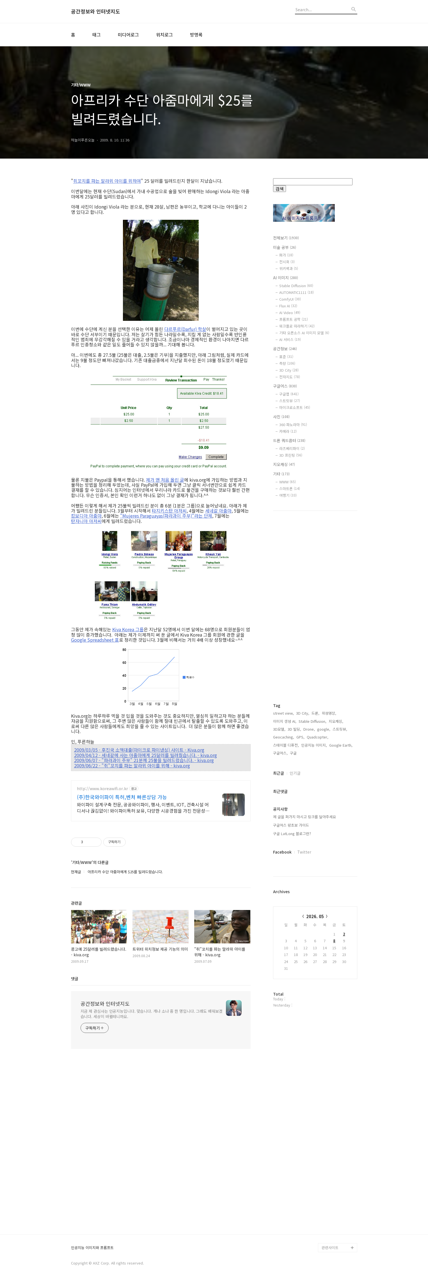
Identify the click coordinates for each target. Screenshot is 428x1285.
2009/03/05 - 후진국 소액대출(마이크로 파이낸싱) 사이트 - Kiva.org (139, 749)
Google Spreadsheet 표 (95, 639)
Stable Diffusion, (312, 721)
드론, (315, 713)
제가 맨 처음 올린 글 (165, 479)
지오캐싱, (336, 721)
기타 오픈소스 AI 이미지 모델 (304, 332)
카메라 (288, 431)
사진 (281, 416)
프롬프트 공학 (293, 319)
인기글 (295, 773)
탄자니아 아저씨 (86, 520)
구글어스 (285, 386)
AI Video (289, 312)
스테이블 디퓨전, (286, 745)
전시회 (287, 261)
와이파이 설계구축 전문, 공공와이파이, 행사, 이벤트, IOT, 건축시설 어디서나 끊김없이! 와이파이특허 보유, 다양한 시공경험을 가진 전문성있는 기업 (143, 807)
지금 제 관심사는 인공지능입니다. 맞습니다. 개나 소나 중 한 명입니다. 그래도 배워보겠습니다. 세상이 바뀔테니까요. (152, 1013)
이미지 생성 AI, (284, 721)
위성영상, (329, 713)
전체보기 (286, 238)
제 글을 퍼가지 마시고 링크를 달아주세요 (304, 816)
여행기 (288, 495)
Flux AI (288, 305)
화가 (286, 255)
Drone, (309, 729)
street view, (283, 713)
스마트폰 (289, 488)
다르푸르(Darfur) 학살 (185, 328)
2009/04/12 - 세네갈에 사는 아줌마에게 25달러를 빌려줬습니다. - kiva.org (145, 755)
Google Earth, (341, 745)
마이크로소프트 (294, 407)
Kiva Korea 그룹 (128, 629)
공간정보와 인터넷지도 (95, 11)
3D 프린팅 (290, 455)
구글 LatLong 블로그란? (292, 833)
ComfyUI (290, 299)
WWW (287, 481)
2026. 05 (315, 916)
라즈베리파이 (292, 448)
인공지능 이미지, (314, 745)
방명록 (196, 34)
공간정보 (285, 348)
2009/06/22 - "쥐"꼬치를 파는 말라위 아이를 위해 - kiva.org (132, 765)
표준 (286, 356)
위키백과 (288, 268)
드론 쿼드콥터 (289, 440)
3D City (289, 370)
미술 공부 (284, 247)
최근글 (278, 773)
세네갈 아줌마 (218, 510)
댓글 (74, 978)
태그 (96, 34)
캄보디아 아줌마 (86, 515)
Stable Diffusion (296, 285)
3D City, (302, 713)
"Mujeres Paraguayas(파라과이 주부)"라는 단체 (166, 515)
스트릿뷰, (340, 729)
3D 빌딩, (294, 729)
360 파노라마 (293, 424)
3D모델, (279, 729)
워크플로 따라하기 (297, 326)
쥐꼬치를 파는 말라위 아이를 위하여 (107, 180)
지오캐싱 (284, 464)
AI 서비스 (290, 339)
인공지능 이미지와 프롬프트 (92, 1248)
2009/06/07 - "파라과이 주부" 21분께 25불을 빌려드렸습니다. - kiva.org (144, 760)
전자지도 (289, 376)
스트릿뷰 (289, 400)
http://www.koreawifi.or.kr (102, 788)
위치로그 (164, 34)
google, (323, 729)
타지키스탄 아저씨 (169, 510)
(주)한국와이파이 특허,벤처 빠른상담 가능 (122, 797)
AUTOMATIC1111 (296, 292)
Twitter (304, 852)
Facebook (282, 852)
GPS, (300, 737)
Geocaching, (283, 737)
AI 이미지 (285, 277)
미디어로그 (128, 34)
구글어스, (280, 753)
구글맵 (289, 394)
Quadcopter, (317, 737)
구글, (294, 753)
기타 (281, 474)
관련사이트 (330, 1247)
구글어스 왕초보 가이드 (291, 825)
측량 (287, 363)
